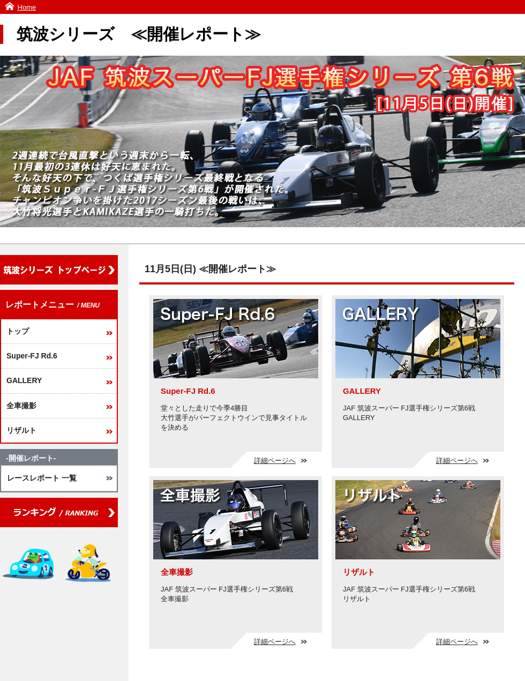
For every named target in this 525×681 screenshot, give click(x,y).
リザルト (21, 430)
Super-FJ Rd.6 (31, 355)
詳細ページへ (280, 461)
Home (27, 7)
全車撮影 (21, 405)
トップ (17, 331)
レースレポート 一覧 (42, 478)
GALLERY (24, 380)
